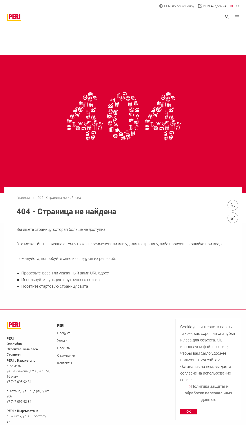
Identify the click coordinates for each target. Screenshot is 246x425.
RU (232, 6)
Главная (23, 198)
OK (188, 412)
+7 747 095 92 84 (19, 382)
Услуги (62, 341)
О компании (66, 356)
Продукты (64, 333)
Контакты (64, 363)
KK (237, 6)
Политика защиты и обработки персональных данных (208, 393)
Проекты (64, 348)
